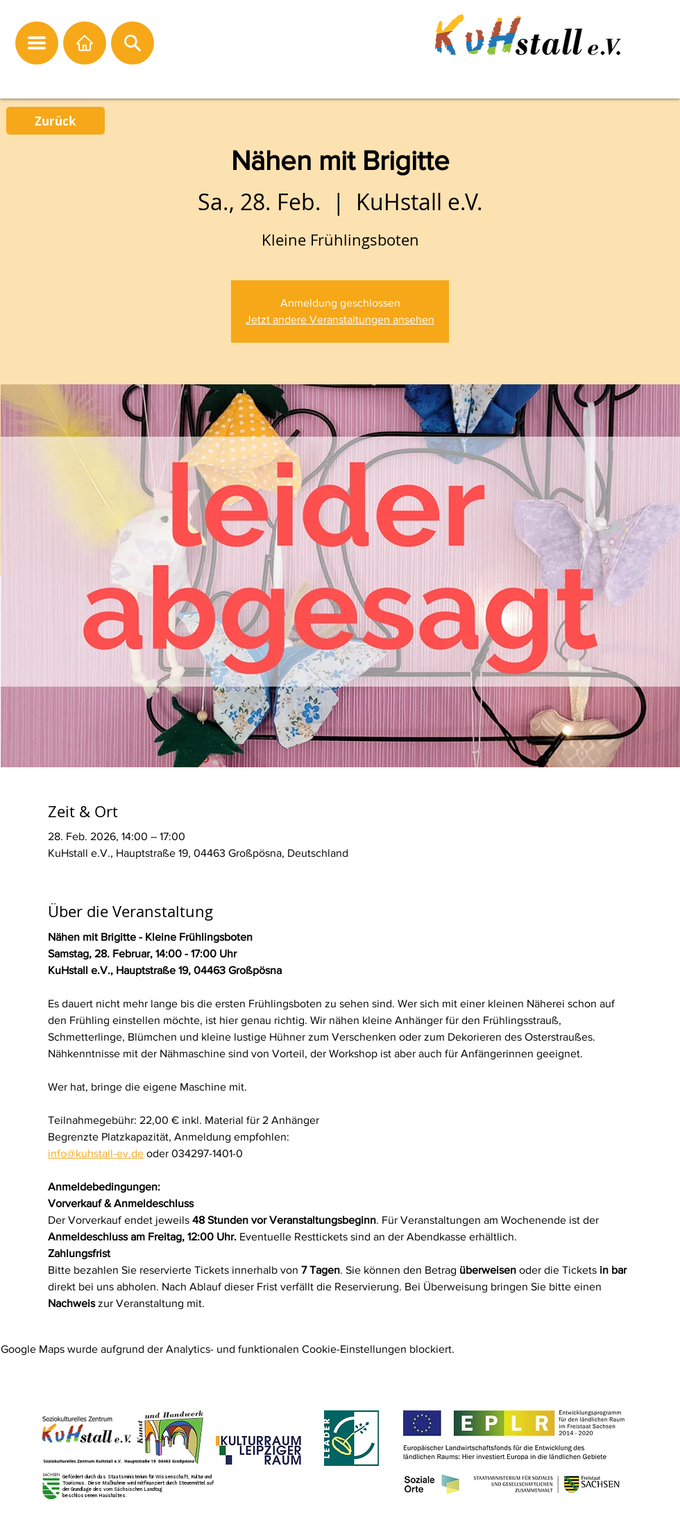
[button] (36, 43)
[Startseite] (84, 43)
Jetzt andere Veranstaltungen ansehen (340, 319)
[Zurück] (55, 121)
